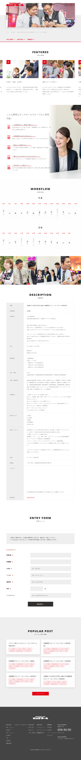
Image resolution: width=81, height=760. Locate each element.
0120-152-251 (31, 497)
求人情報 (13, 32)
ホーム (7, 32)
